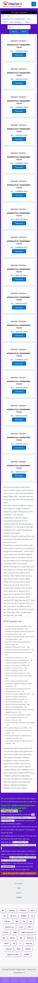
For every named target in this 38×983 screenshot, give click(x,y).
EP (5, 916)
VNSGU (19, 897)
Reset (24, 31)
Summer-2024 (20, 490)
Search (14, 31)
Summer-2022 (13, 493)
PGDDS (28, 949)
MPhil (6, 943)
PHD (29, 927)
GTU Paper (19, 883)
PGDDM (26, 954)
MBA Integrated (28, 932)
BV (31, 921)
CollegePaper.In (9, 527)
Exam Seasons (17, 515)
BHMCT (24, 916)
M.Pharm (30, 938)
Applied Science (13, 954)
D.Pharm (23, 910)
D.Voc (21, 927)
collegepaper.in (9, 811)
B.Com (19, 893)
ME (21, 938)
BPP (17, 921)
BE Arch (13, 916)
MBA (15, 932)
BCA (19, 888)
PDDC (19, 949)
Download (19, 55)
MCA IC (12, 938)
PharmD (29, 943)
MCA (32, 910)
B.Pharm (8, 921)
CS (20, 943)
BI (32, 916)
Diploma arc (9, 927)
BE (3, 910)
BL (24, 921)
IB (14, 943)
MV (4, 938)
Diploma (12, 910)
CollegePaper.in (7, 866)
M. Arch (6, 932)
